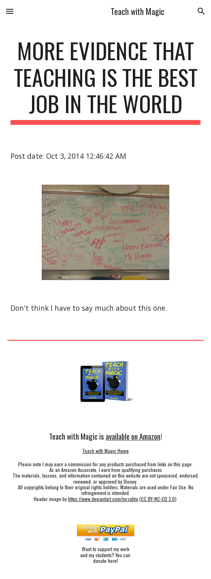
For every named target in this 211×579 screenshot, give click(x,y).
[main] (105, 81)
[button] (9, 11)
